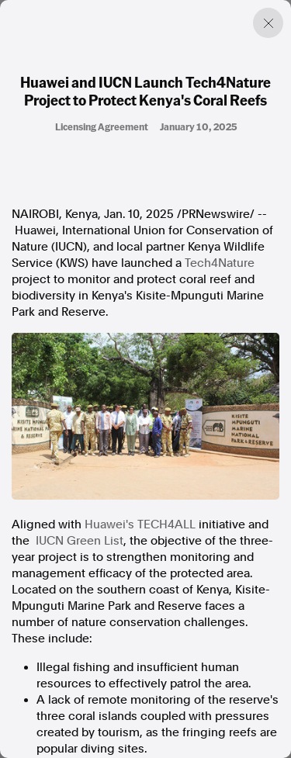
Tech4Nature (220, 263)
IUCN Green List (79, 541)
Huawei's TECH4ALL (140, 524)
